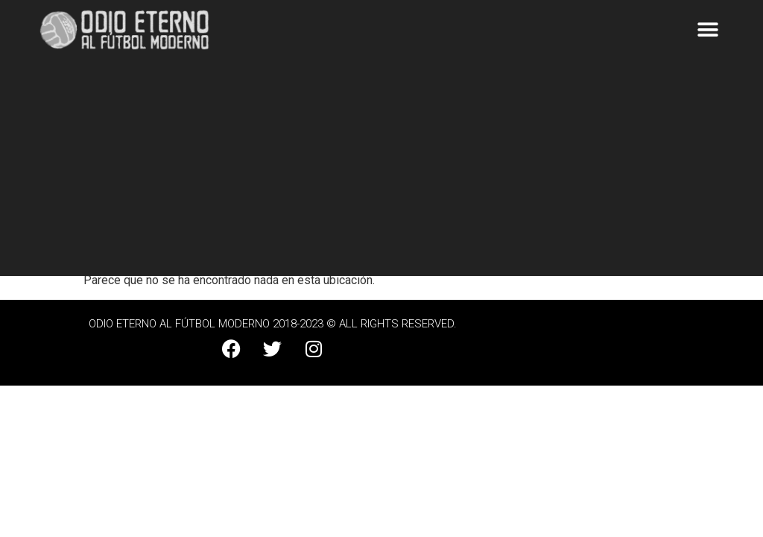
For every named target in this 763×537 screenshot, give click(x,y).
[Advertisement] (381, 171)
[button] (708, 30)
